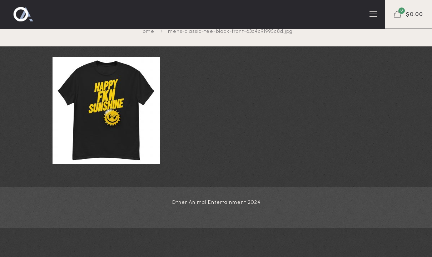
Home (146, 31)
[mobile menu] (373, 14)
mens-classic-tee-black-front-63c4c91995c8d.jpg (230, 31)
